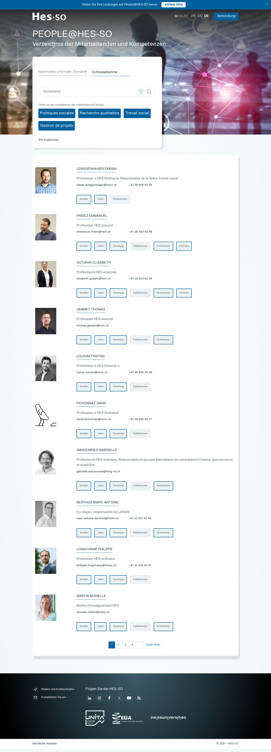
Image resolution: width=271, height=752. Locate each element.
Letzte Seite (153, 648)
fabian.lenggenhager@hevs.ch (96, 184)
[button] (141, 91)
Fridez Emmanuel (93, 215)
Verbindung (226, 16)
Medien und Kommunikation (53, 692)
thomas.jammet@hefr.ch (92, 326)
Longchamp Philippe (95, 552)
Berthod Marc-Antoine (98, 504)
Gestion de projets (56, 125)
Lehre (101, 199)
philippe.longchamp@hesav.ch (96, 568)
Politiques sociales (57, 113)
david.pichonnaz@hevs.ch (93, 421)
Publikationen (120, 199)
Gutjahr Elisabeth (94, 263)
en (200, 16)
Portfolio (185, 246)
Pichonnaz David (92, 404)
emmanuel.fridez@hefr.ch (93, 232)
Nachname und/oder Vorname (62, 72)
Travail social (137, 113)
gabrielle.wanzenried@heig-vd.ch (98, 473)
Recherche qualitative (99, 113)
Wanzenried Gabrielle (98, 452)
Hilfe (181, 16)
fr (193, 16)
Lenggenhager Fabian (97, 168)
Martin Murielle (92, 599)
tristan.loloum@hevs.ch (92, 373)
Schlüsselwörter (106, 72)
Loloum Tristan (91, 357)
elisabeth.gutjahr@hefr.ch (93, 279)
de (206, 16)
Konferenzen (164, 246)
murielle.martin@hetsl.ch (92, 615)
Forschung (118, 246)
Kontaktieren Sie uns (49, 700)
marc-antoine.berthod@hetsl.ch (97, 520)
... (139, 648)
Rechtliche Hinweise (44, 747)
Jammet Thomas (91, 310)
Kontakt (84, 199)
